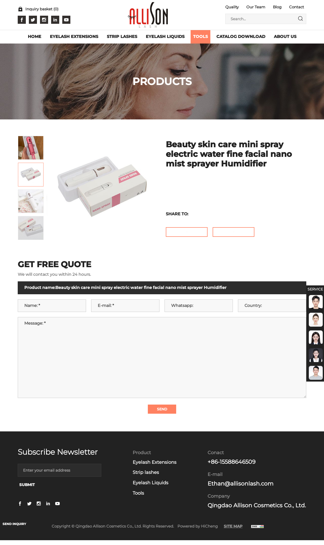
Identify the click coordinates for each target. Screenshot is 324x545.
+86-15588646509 (231, 466)
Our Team (255, 7)
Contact (296, 7)
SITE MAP (233, 531)
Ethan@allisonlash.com (240, 488)
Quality (232, 7)
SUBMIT (27, 489)
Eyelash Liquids (150, 487)
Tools (138, 498)
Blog (277, 7)
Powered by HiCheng (197, 531)
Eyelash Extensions (154, 467)
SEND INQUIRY (16, 523)
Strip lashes (146, 477)
